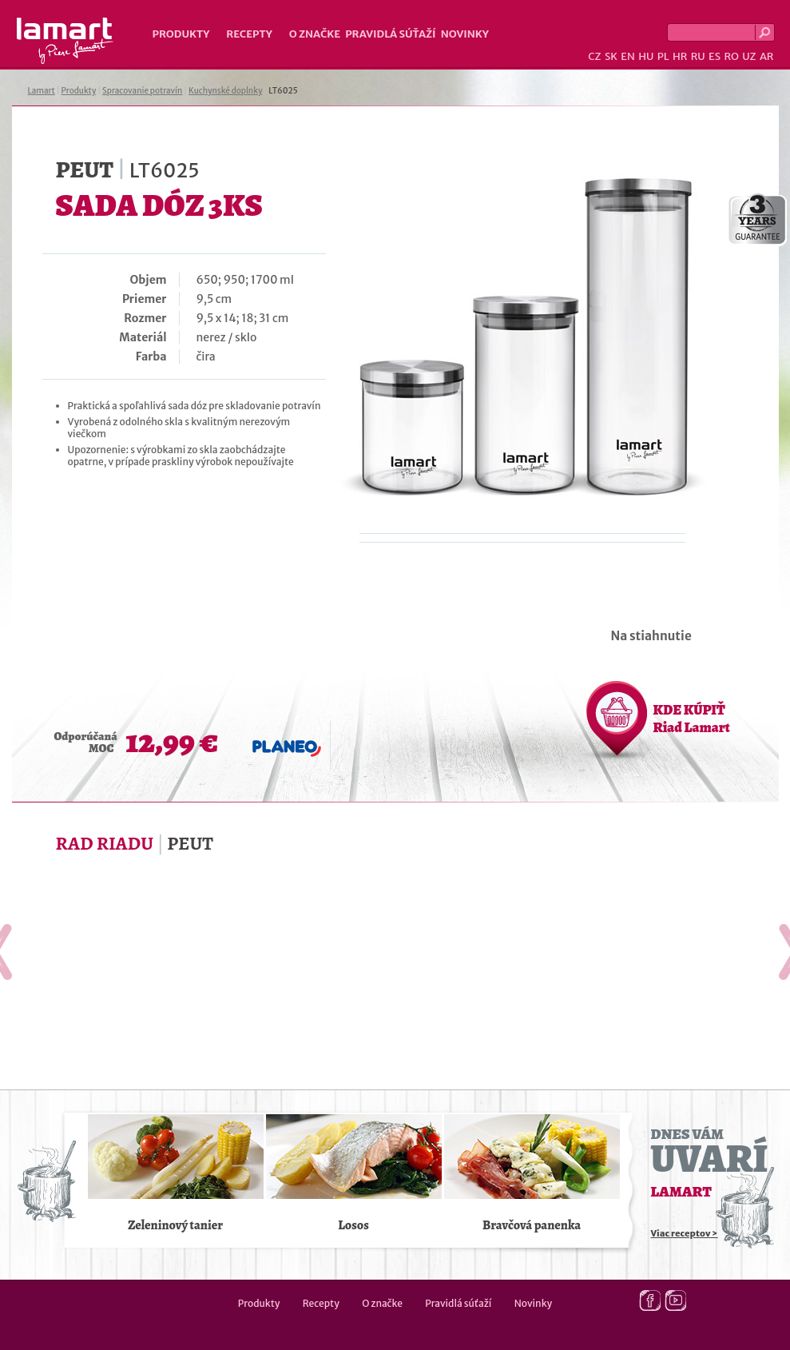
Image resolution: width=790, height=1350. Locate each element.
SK (611, 56)
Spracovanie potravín (142, 91)
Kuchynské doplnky (225, 91)
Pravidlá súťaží (390, 34)
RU (698, 56)
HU (645, 56)
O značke (314, 34)
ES (715, 56)
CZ (594, 56)
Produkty (181, 34)
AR (767, 56)
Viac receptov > (684, 1233)
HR (680, 56)
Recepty (249, 34)
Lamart (65, 41)
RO (731, 56)
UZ (749, 56)
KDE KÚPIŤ (691, 718)
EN (628, 56)
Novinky (465, 34)
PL (663, 56)
